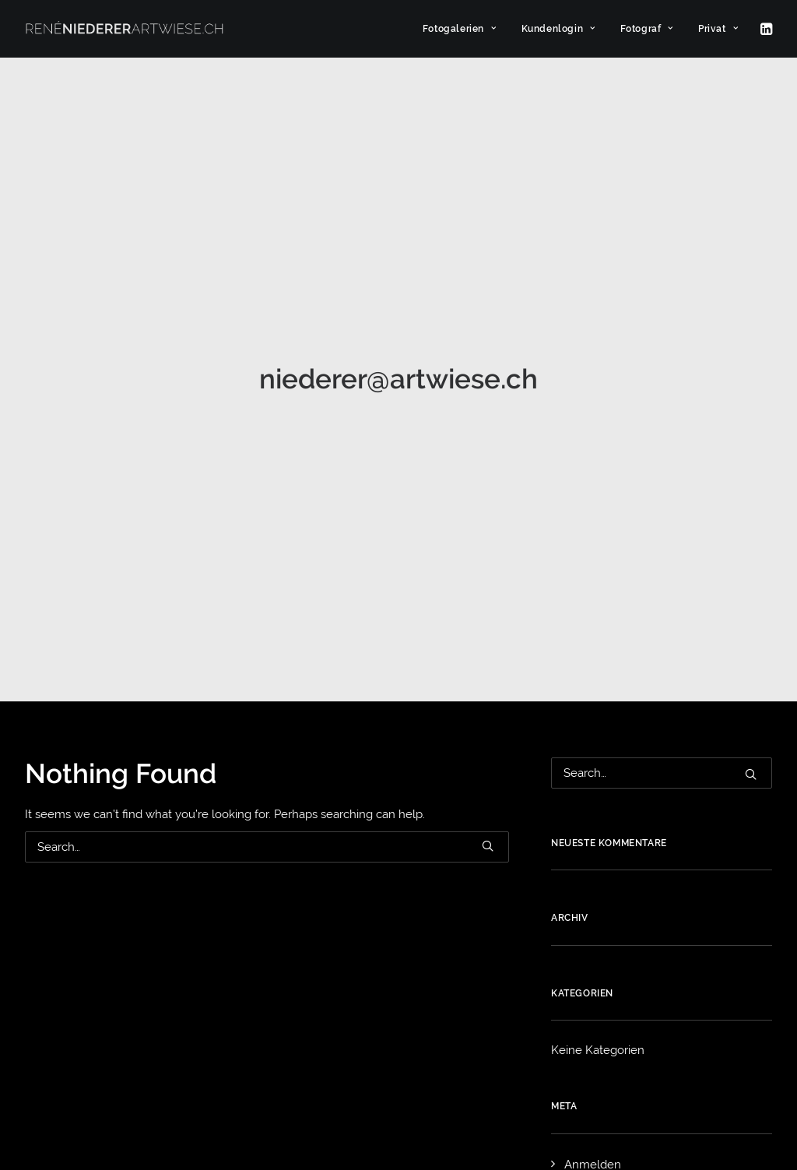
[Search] (267, 584)
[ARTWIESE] (124, 29)
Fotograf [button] (646, 28)
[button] (765, 29)
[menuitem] (459, 29)
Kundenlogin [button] (558, 28)
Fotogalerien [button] (460, 28)
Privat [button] (718, 28)
